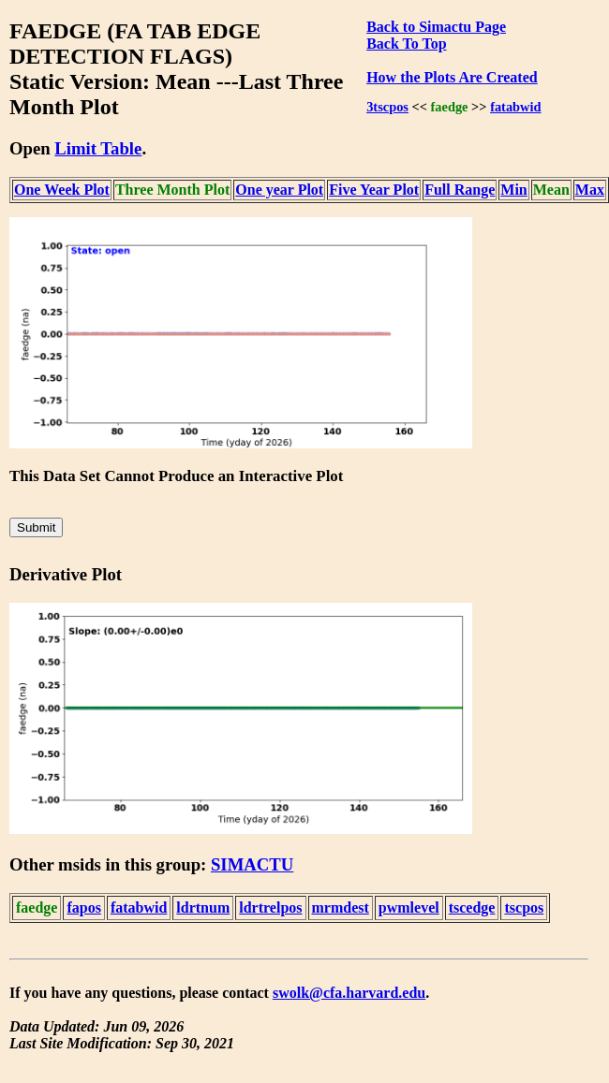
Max (589, 190)
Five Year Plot (374, 190)
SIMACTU (252, 864)
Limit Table (97, 148)
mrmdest (340, 907)
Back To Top (406, 43)
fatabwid (515, 106)
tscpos (523, 907)
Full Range (459, 190)
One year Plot (279, 190)
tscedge (472, 907)
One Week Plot (62, 190)
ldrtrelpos (270, 907)
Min (513, 190)
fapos (83, 907)
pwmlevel (409, 907)
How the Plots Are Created (451, 77)
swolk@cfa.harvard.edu (349, 993)
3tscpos (387, 106)
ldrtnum (203, 907)
